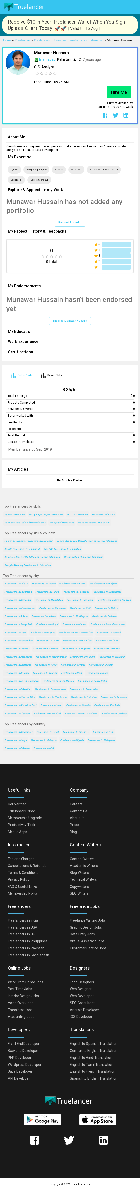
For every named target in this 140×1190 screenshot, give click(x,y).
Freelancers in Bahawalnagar (50, 689)
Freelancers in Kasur (15, 632)
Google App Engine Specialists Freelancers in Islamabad (86, 541)
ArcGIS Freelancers (77, 514)
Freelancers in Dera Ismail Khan (81, 713)
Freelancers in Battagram (52, 608)
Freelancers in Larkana (44, 616)
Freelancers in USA (43, 748)
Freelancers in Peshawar (76, 592)
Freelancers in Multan (47, 592)
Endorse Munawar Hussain (70, 320)
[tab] (21, 375)
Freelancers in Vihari (51, 705)
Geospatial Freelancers (61, 522)
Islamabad (47, 59)
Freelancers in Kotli (80, 608)
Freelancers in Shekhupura (74, 616)
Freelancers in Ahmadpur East (20, 705)
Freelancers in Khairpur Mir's (19, 697)
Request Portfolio (70, 222)
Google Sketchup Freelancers (94, 522)
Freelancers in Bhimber (104, 616)
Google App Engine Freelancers (46, 514)
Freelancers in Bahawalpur (107, 592)
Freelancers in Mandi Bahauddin (21, 681)
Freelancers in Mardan (74, 624)
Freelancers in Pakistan (16, 748)
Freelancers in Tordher (73, 665)
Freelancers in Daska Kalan (92, 681)
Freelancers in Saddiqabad (76, 649)
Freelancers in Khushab (16, 713)
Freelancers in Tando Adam (84, 689)
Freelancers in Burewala (106, 649)
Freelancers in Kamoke (45, 649)
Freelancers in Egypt (48, 732)
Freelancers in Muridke (82, 657)
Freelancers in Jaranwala (114, 697)
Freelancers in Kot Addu (107, 705)
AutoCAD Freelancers (103, 514)
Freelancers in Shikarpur (112, 657)
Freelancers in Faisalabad (18, 592)
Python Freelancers (14, 514)
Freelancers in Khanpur (16, 673)
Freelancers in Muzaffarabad (19, 608)
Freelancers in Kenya (15, 740)
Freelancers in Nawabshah (18, 640)
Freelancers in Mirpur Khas (77, 640)
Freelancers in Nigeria (72, 740)
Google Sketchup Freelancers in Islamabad (27, 565)
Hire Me (119, 92)
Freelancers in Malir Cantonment (107, 624)
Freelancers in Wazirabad (46, 713)
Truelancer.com (81, 1184)
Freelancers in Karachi (43, 584)
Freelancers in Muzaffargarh (51, 657)
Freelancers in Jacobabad (18, 657)
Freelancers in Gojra (97, 673)
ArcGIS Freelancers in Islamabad (22, 549)
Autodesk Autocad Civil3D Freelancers (25, 522)
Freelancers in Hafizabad (17, 665)
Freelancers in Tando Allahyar (58, 681)
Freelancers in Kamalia (78, 705)
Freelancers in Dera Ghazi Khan (75, 632)
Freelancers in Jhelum (100, 665)
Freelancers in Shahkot (16, 649)
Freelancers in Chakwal (114, 713)
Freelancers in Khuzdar (45, 673)
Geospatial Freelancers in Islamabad (83, 557)
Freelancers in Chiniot (107, 640)
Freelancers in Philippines (101, 740)
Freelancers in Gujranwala (80, 600)
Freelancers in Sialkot (106, 608)
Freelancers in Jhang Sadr (18, 624)
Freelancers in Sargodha (17, 600)
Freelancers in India (103, 732)
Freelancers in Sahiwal (108, 632)
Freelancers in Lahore (16, 584)
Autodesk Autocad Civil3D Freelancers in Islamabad (32, 557)
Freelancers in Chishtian (84, 697)
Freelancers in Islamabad (72, 584)
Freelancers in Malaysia (43, 740)
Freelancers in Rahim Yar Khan (114, 600)
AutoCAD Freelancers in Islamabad (62, 549)
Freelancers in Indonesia (76, 732)
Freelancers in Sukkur (16, 616)
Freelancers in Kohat (46, 665)
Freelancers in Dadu (71, 673)
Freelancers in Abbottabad (49, 600)
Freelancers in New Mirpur (53, 697)
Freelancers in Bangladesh (18, 732)
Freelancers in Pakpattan (17, 689)
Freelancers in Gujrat (47, 624)
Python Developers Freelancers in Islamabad (28, 541)
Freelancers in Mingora (42, 632)
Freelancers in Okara (48, 640)
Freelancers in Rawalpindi (103, 584)
